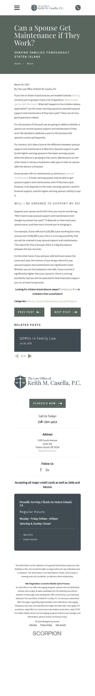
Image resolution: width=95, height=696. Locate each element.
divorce (75, 95)
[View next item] (30, 356)
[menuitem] (33, 624)
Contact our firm (68, 289)
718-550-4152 (47, 421)
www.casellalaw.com (47, 591)
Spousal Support (68, 301)
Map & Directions (47, 450)
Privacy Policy (61, 616)
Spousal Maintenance (47, 301)
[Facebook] (41, 469)
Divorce (30, 301)
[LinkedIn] (47, 469)
